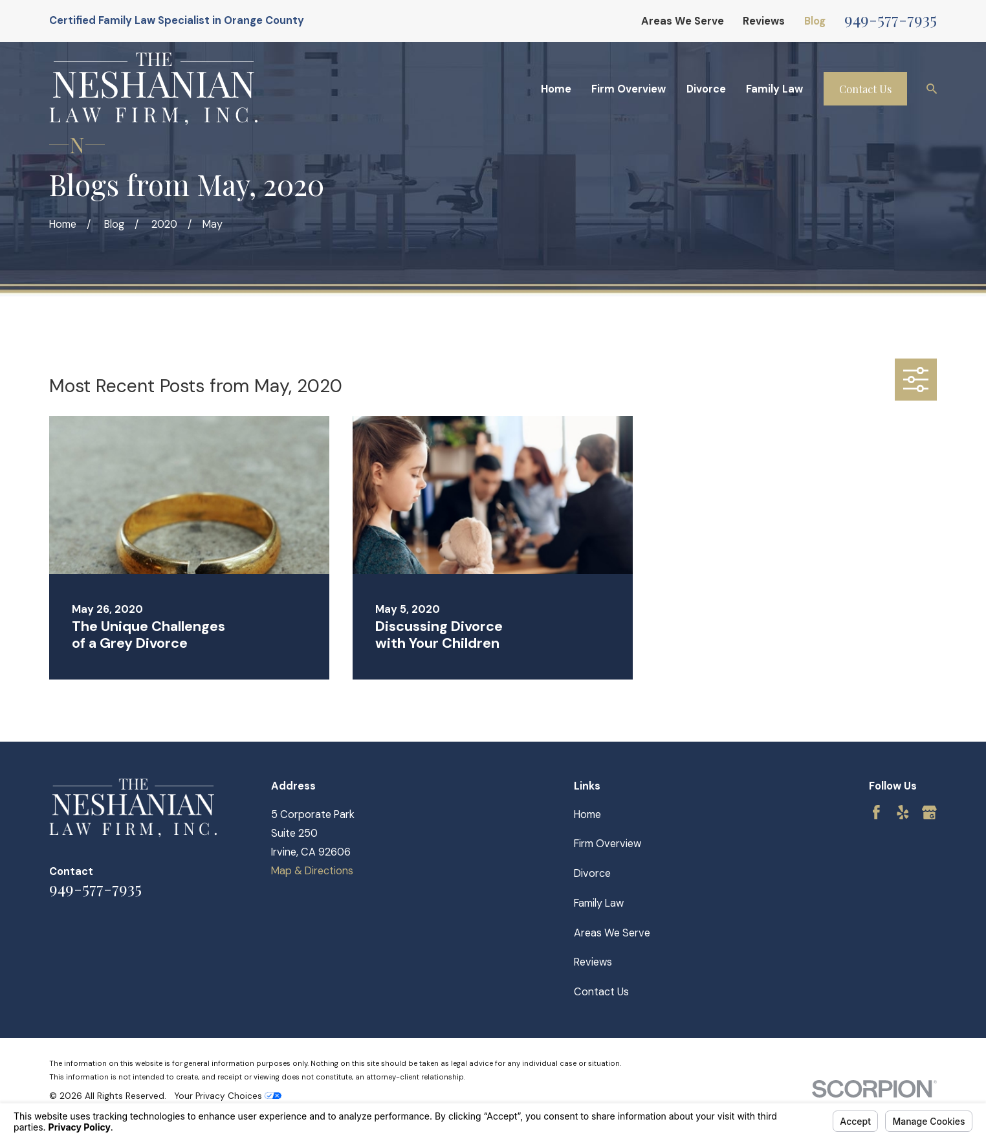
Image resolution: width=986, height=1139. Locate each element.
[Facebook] (876, 812)
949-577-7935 (890, 18)
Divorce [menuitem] (706, 89)
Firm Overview (607, 843)
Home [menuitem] (556, 89)
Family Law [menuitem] (774, 89)
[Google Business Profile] (929, 812)
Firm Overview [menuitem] (628, 89)
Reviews (764, 21)
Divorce (592, 873)
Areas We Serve (682, 21)
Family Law (599, 903)
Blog (815, 21)
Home (587, 814)
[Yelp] (902, 812)
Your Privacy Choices (227, 1095)
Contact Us (865, 89)
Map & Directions (312, 871)
